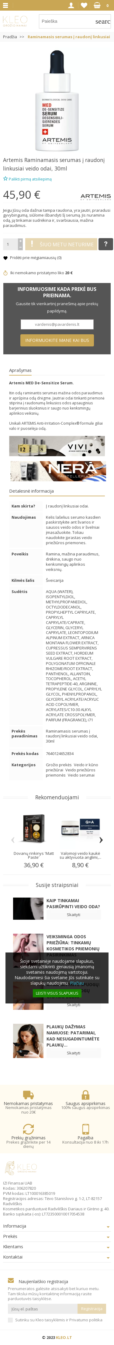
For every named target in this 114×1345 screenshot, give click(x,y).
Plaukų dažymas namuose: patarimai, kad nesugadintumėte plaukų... (73, 1036)
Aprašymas (20, 370)
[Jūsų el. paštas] (43, 1309)
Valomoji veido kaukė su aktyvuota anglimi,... (80, 855)
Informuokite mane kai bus (57, 340)
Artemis (13, 159)
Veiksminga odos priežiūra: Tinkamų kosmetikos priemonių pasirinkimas (73, 946)
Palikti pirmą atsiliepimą (27, 178)
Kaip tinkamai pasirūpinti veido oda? (73, 903)
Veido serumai (81, 775)
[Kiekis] (10, 244)
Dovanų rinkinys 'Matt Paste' (34, 855)
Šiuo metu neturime (61, 244)
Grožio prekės (59, 764)
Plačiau (77, 983)
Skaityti (73, 914)
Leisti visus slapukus (57, 993)
